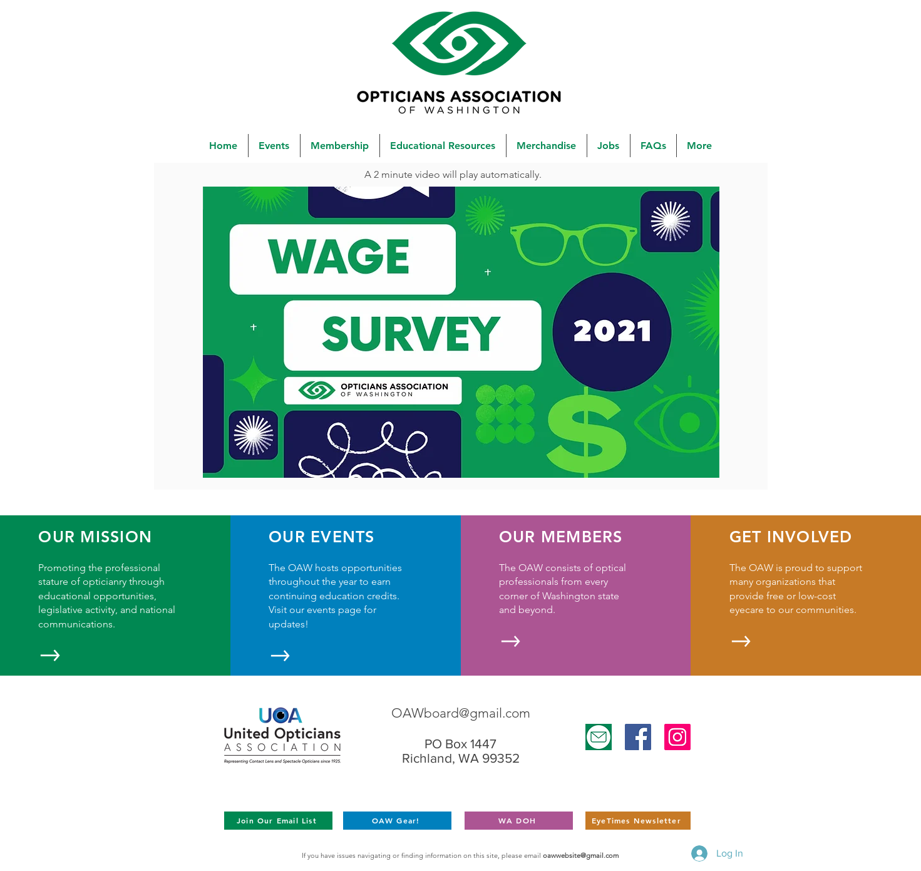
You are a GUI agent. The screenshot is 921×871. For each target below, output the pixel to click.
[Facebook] (638, 737)
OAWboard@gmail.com (460, 713)
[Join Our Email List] (278, 821)
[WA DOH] (519, 821)
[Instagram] (677, 737)
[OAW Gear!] (397, 821)
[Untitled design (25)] (598, 737)
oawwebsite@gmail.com (581, 855)
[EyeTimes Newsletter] (638, 821)
